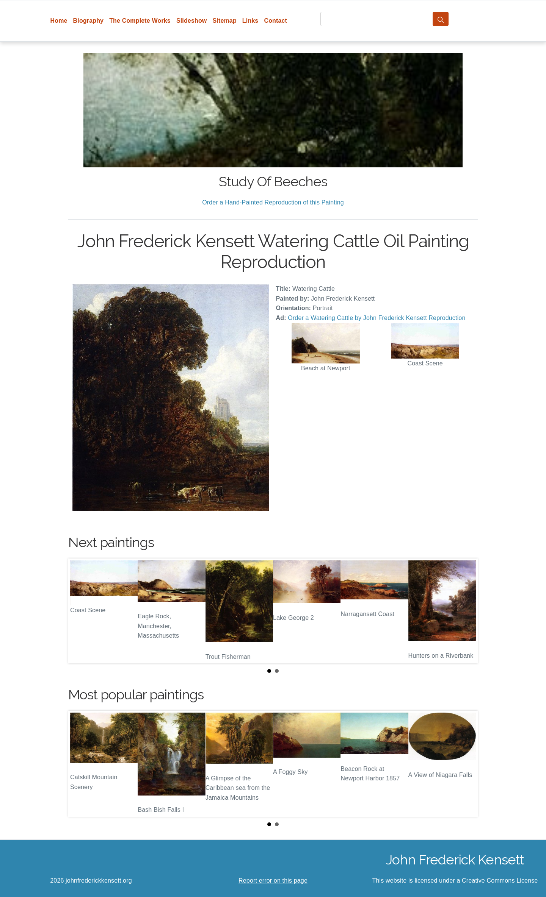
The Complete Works (140, 20)
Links (250, 20)
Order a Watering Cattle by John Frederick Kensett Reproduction (376, 318)
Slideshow (191, 20)
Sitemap (224, 20)
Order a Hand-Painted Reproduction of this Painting (273, 202)
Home (58, 20)
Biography (88, 20)
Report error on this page (273, 880)
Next (466, 611)
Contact (275, 20)
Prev (80, 611)
